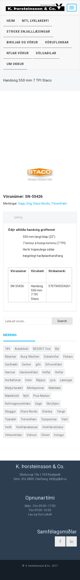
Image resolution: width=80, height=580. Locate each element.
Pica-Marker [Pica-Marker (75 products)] (41, 395)
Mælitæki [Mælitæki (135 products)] (55, 388)
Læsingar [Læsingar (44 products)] (66, 380)
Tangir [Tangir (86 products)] (61, 411)
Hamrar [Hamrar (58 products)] (10, 372)
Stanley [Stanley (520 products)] (47, 411)
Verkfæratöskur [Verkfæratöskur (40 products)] (53, 427)
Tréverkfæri (59, 203)
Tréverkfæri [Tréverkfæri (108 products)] (28, 419)
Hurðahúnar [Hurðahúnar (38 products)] (13, 380)
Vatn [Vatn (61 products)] (64, 419)
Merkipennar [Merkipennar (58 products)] (35, 388)
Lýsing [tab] (18, 217)
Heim (11, 20)
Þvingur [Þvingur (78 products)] (59, 435)
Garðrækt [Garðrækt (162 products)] (11, 364)
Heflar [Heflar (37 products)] (46, 372)
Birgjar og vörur (22, 42)
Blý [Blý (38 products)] (57, 348)
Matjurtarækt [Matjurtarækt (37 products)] (14, 388)
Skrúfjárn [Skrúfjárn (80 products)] (53, 403)
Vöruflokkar (57, 42)
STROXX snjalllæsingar (28, 31)
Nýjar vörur (18, 53)
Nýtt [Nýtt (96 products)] (26, 395)
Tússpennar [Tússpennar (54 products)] (49, 419)
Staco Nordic (41, 203)
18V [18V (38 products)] (7, 348)
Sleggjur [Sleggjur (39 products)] (10, 411)
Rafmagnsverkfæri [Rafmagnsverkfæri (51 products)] (18, 403)
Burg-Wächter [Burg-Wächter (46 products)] (30, 356)
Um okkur (15, 64)
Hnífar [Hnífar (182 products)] (59, 372)
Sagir (21, 203)
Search (62, 321)
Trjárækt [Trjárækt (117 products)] (10, 419)
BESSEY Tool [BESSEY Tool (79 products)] (42, 348)
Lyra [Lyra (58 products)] (52, 380)
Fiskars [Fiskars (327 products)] (68, 356)
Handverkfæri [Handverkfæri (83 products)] (29, 372)
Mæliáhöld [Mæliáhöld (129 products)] (12, 395)
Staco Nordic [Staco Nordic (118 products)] (29, 411)
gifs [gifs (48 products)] (38, 364)
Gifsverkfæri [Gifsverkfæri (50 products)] (53, 364)
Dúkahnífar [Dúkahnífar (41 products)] (51, 356)
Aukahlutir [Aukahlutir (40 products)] (22, 348)
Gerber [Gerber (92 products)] (26, 364)
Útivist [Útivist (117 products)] (45, 435)
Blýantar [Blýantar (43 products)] (10, 356)
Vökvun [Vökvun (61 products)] (32, 435)
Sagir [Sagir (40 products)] (38, 403)
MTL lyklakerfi (35, 20)
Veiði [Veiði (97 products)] (8, 427)
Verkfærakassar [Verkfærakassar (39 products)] (27, 427)
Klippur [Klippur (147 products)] (40, 380)
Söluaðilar (46, 53)
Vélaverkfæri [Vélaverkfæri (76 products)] (13, 435)
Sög (29, 203)
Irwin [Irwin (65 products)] (28, 380)
